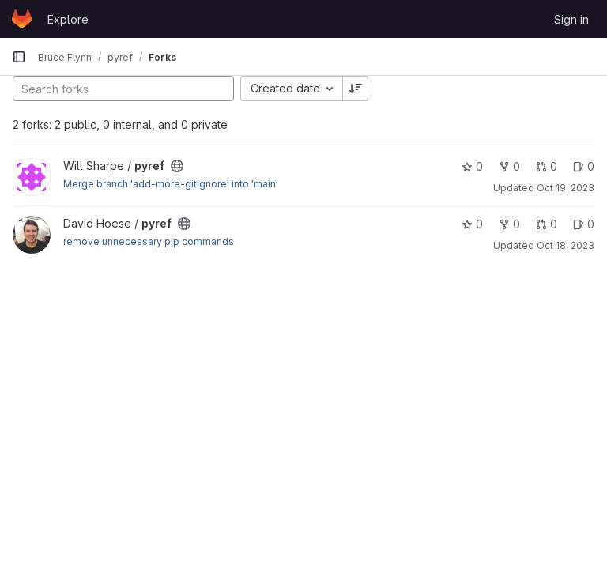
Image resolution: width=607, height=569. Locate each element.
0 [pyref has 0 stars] (472, 166)
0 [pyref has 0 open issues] (583, 166)
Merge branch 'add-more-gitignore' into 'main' (170, 184)
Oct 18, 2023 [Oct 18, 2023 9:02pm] (565, 245)
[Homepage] (22, 19)
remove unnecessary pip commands (148, 241)
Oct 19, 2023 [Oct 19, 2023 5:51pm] (565, 188)
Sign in (571, 19)
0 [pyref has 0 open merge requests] (546, 166)
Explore (68, 19)
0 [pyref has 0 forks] (509, 166)
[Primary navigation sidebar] (19, 57)
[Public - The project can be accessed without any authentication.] (177, 166)
